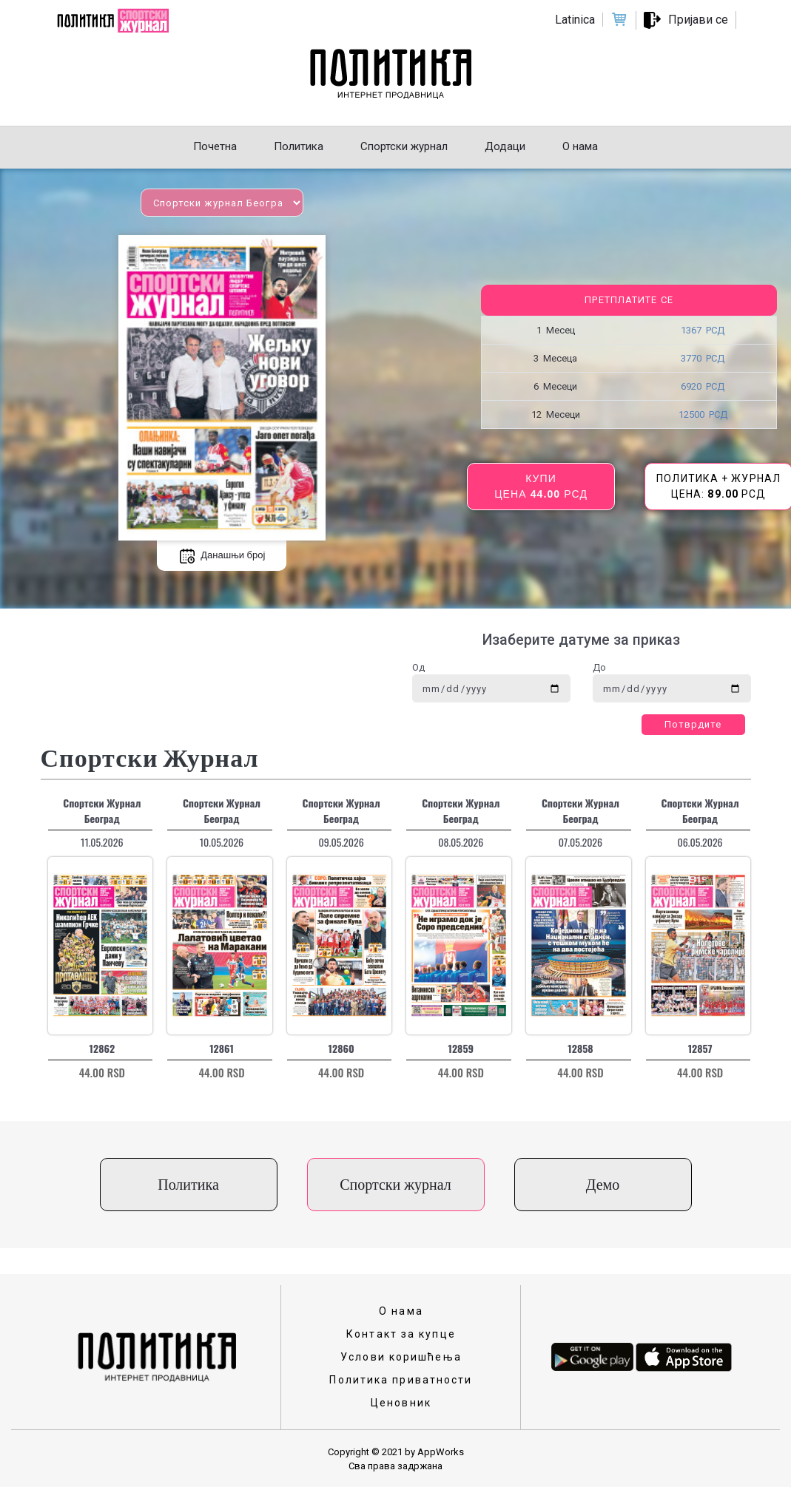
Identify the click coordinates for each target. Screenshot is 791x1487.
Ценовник (401, 1403)
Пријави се (698, 20)
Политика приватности (400, 1380)
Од (418, 667)
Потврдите (693, 724)
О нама (401, 1311)
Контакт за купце (401, 1334)
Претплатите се (629, 299)
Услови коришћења (401, 1357)
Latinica (575, 20)
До (599, 667)
